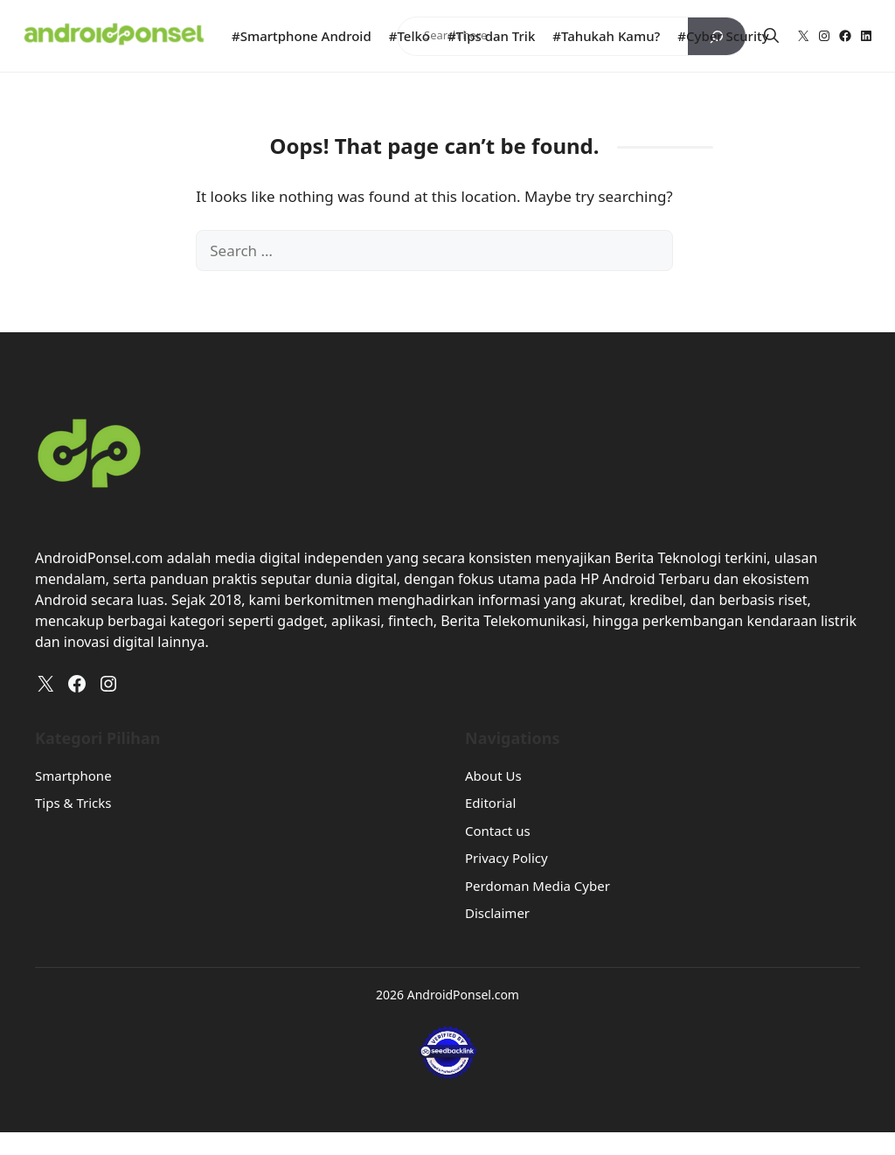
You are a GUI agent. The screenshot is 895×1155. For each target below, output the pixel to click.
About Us (493, 775)
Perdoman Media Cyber (537, 885)
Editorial (490, 802)
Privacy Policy (506, 857)
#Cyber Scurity (722, 36)
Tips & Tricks (73, 802)
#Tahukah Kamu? (606, 36)
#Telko (409, 36)
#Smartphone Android (301, 36)
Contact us (498, 830)
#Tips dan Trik (491, 36)
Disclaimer (497, 913)
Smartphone (73, 775)
